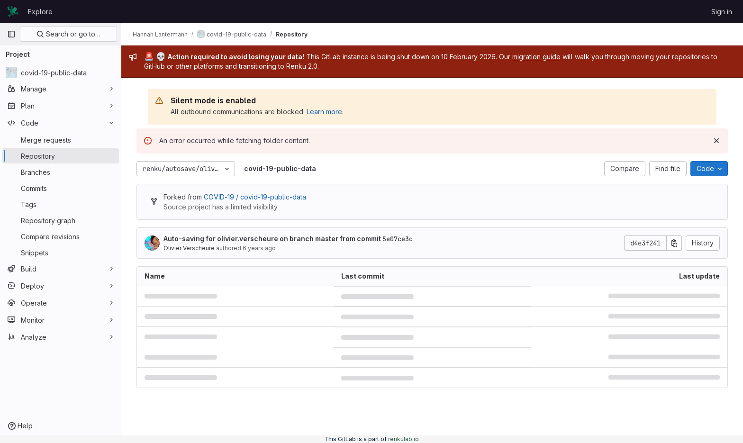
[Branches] (60, 172)
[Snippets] (60, 252)
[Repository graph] (60, 220)
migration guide (536, 57)
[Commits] (60, 188)
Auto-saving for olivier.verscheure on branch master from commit (288, 239)
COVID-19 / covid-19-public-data (255, 197)
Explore (40, 12)
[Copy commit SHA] (674, 243)
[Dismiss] (716, 140)
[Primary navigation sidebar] (11, 34)
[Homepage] (12, 11)
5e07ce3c (397, 239)
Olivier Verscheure (189, 248)
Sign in (721, 12)
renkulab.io (403, 439)
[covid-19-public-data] (60, 72)
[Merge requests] (60, 139)
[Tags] (60, 204)
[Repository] (60, 155)
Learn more (324, 112)
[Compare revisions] (60, 236)
